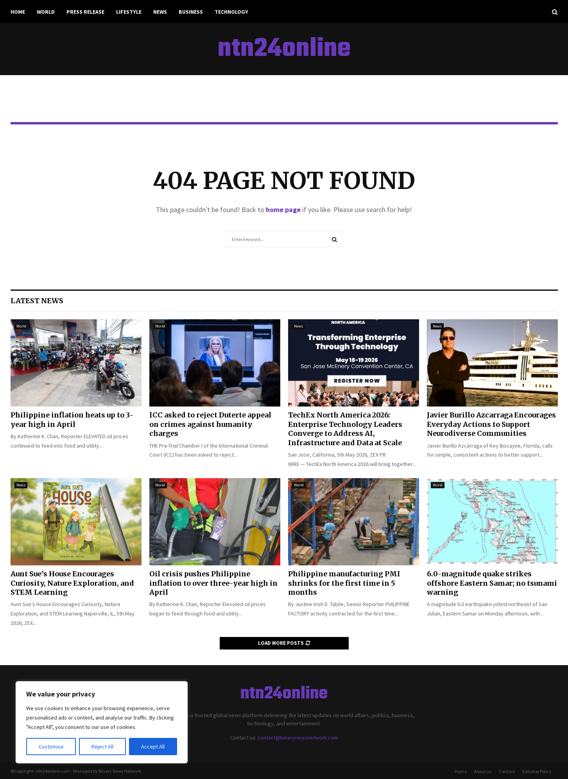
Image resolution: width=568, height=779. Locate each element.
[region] (102, 722)
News (160, 11)
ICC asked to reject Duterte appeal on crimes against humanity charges (210, 424)
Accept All (153, 746)
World (46, 11)
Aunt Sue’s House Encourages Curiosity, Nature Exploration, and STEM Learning (72, 583)
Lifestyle (129, 11)
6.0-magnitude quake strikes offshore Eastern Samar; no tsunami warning (492, 583)
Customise (51, 746)
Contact (507, 771)
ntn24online (284, 49)
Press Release (85, 11)
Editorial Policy (537, 771)
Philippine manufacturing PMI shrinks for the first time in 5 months (344, 583)
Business (191, 11)
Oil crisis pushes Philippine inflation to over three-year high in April (213, 583)
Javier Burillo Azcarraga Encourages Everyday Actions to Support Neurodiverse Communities (491, 424)
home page (283, 209)
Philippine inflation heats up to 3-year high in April (72, 419)
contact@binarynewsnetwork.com (298, 737)
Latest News (37, 300)
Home (18, 11)
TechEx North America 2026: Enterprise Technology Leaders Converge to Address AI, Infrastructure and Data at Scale (345, 428)
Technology (231, 11)
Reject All (102, 746)
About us (482, 771)
